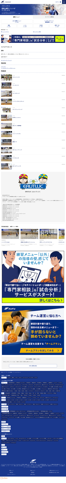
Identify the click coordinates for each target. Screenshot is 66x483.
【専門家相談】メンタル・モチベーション (17, 411)
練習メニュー (4, 382)
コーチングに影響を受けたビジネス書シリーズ (43, 417)
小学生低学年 (7, 393)
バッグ (16, 438)
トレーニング (25, 377)
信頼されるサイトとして (54, 470)
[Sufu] (6, 2)
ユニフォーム (32, 440)
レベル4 (20, 399)
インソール (56, 440)
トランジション (18, 386)
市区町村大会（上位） (6, 395)
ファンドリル (24, 384)
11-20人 (30, 395)
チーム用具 (29, 438)
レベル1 (8, 399)
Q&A (3, 393)
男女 (38, 393)
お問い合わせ (32, 474)
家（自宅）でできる (58, 386)
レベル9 (42, 399)
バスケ (16, 377)
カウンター (49, 438)
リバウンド (12, 386)
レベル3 (16, 399)
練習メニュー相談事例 (6, 426)
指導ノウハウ (4, 449)
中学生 (19, 393)
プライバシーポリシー (11, 474)
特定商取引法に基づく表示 (54, 472)
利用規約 (32, 472)
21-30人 (34, 395)
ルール (3, 444)
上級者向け (50, 382)
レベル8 (38, 399)
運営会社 (11, 472)
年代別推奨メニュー (5, 431)
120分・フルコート (53, 404)
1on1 (47, 390)
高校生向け (34, 382)
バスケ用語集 (9, 372)
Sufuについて (32, 470)
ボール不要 (13, 388)
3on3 (53, 390)
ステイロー (3, 66)
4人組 (23, 390)
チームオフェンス (37, 384)
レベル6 (29, 399)
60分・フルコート (19, 404)
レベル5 (25, 399)
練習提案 (3, 421)
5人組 (26, 390)
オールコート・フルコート (40, 390)
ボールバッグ (49, 440)
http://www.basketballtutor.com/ (8, 220)
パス (3, 384)
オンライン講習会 (5, 411)
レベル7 (33, 399)
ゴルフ (20, 377)
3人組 (19, 390)
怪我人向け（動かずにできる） (7, 390)
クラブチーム (49, 393)
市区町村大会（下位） (15, 395)
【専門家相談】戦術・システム (46, 411)
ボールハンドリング (8, 384)
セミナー (3, 397)
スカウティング (5, 451)
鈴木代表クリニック (25, 388)
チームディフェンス (59, 384)
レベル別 (3, 399)
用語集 (3, 436)
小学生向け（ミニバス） (20, 382)
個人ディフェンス (5, 386)
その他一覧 (58, 390)
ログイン (57, 2)
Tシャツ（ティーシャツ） (41, 440)
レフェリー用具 (35, 438)
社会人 (30, 393)
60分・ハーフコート (11, 404)
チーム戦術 (33, 388)
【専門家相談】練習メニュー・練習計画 (9, 413)
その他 (3, 440)
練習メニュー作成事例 (6, 428)
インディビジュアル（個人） (7, 401)
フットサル (31, 377)
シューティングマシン (6, 442)
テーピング (13, 442)
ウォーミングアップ (38, 386)
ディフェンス (51, 384)
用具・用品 (4, 438)
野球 (13, 377)
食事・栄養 (4, 447)
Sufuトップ (3, 372)
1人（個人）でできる (6, 388)
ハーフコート (31, 390)
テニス (35, 377)
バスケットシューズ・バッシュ (11, 440)
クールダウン (45, 386)
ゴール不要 (19, 388)
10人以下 (25, 395)
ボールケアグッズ (22, 438)
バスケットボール (10, 438)
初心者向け (39, 382)
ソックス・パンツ (25, 440)
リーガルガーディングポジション (8, 68)
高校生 (22, 393)
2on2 (50, 390)
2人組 (16, 390)
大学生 (26, 393)
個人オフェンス (45, 384)
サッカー (9, 377)
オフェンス (31, 384)
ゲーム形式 (24, 386)
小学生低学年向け (11, 382)
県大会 (55, 393)
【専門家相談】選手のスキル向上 (33, 411)
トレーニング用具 (43, 438)
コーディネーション (17, 384)
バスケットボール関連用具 (58, 438)
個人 (22, 395)
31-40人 (38, 395)
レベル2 (12, 399)
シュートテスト (5, 406)
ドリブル (60, 382)
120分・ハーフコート (45, 404)
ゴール (20, 440)
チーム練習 (51, 386)
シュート (55, 382)
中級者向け (45, 382)
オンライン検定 (5, 408)
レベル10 (47, 399)
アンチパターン (5, 424)
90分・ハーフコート (28, 404)
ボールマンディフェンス (6, 60)
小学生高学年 (13, 393)
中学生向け (28, 382)
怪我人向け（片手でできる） (53, 388)
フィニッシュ (44, 388)
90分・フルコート (36, 404)
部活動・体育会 (43, 393)
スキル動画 (38, 388)
